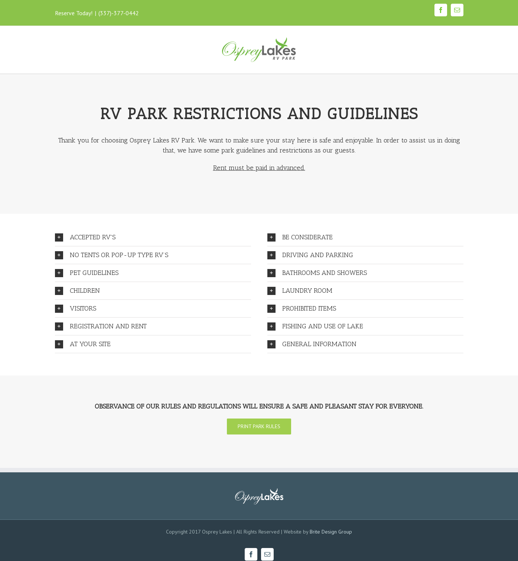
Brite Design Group (331, 531)
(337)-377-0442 (118, 13)
